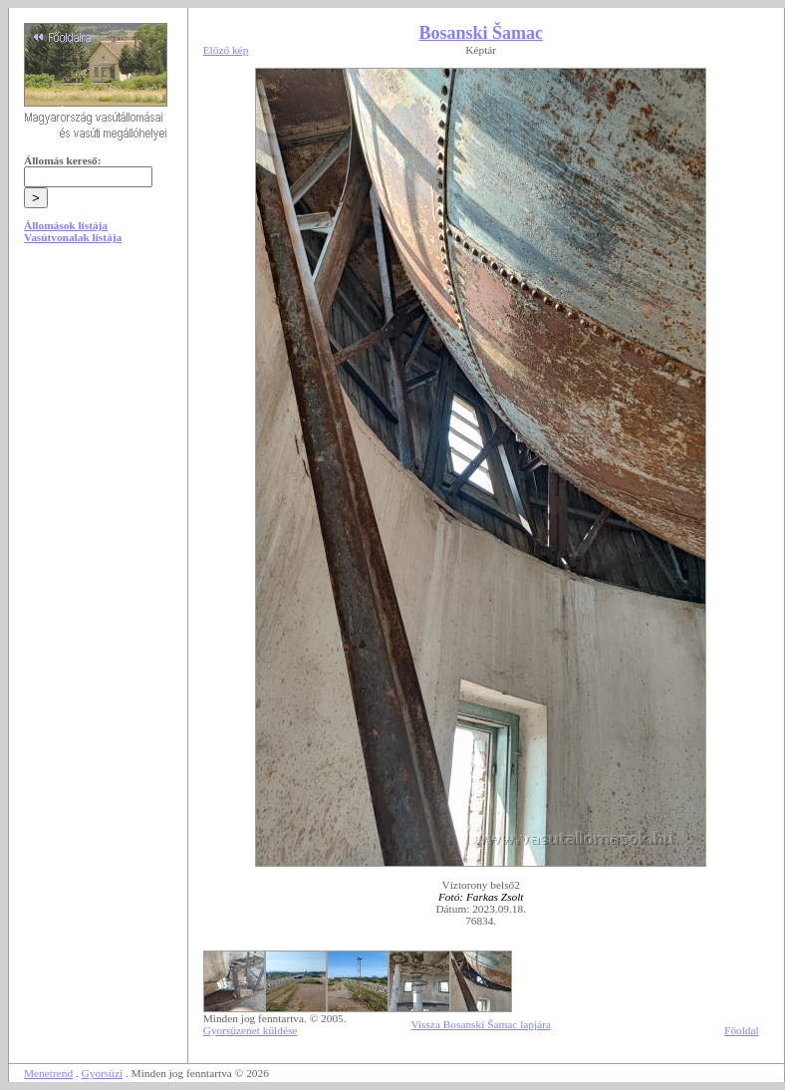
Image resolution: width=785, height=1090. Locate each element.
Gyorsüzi (103, 1073)
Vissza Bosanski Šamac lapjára (480, 1024)
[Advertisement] (97, 410)
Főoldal (741, 1030)
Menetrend (48, 1073)
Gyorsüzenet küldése (250, 1030)
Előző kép (226, 50)
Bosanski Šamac (480, 33)
